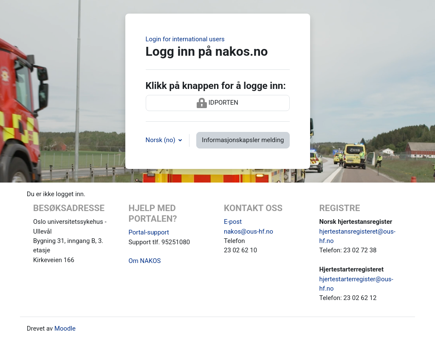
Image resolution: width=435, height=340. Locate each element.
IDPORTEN (217, 103)
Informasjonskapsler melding (243, 140)
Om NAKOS (145, 261)
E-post (233, 222)
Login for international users (185, 39)
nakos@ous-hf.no (248, 231)
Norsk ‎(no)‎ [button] (161, 140)
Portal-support (149, 232)
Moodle (65, 328)
